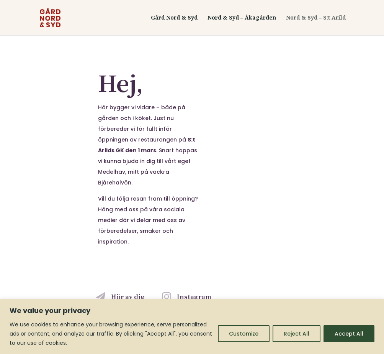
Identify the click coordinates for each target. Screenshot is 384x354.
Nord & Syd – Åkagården (242, 18)
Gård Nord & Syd (174, 18)
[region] (192, 326)
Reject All (296, 334)
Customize (243, 334)
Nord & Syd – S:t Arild (316, 18)
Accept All (349, 334)
